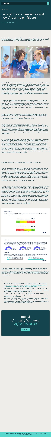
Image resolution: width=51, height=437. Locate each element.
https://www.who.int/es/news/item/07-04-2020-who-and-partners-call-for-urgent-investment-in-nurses (25, 285)
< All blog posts (4, 9)
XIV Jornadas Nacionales (17, 433)
